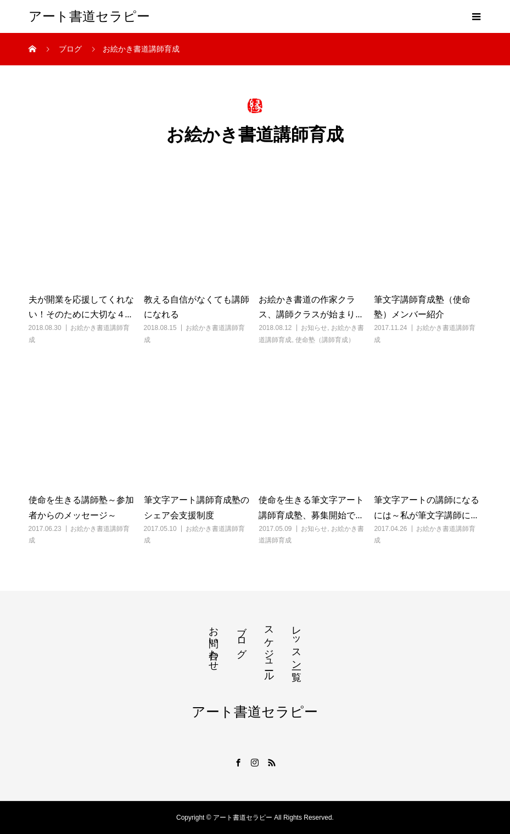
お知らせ (314, 328)
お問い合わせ (213, 643)
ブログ (241, 636)
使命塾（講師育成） (325, 340)
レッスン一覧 (296, 642)
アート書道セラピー (89, 16)
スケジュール (269, 648)
